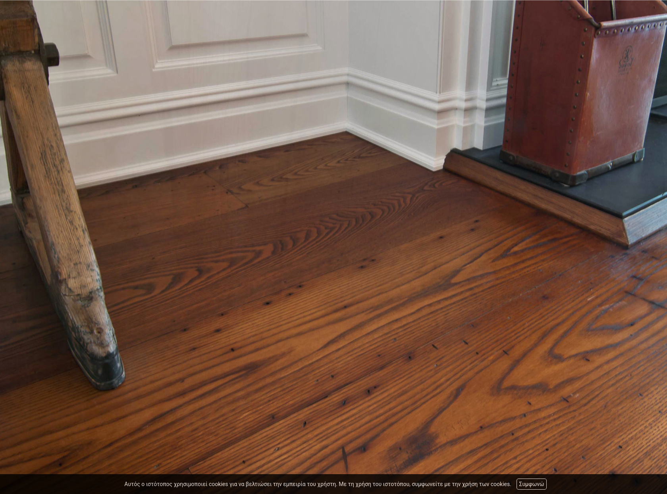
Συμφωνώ (531, 484)
